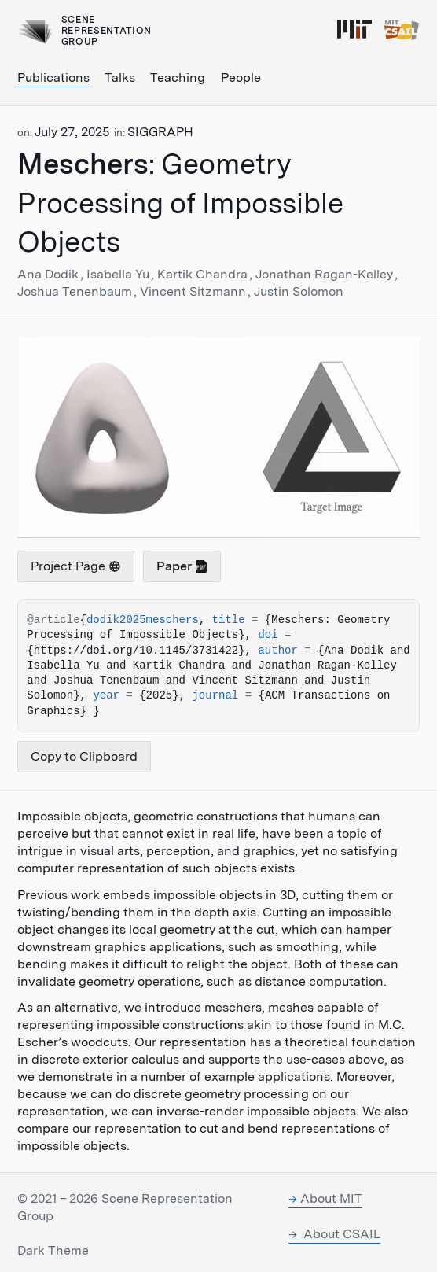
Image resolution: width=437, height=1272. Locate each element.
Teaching (177, 77)
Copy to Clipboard (84, 756)
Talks (120, 77)
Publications (53, 77)
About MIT (331, 1198)
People (241, 77)
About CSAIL (340, 1233)
